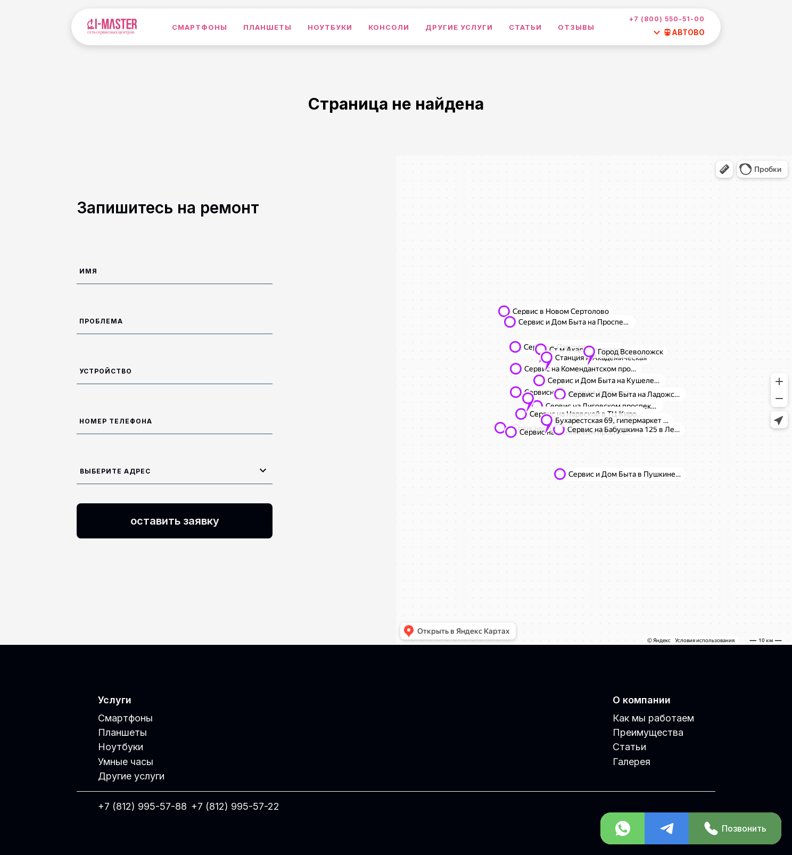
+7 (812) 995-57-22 (235, 806)
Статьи (525, 27)
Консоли (388, 27)
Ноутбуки (330, 27)
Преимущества (648, 732)
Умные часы (125, 761)
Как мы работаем (653, 718)
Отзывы (576, 27)
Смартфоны (199, 27)
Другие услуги (459, 27)
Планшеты (267, 27)
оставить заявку (174, 520)
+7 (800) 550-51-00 (667, 19)
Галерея (631, 761)
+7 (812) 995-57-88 (142, 806)
